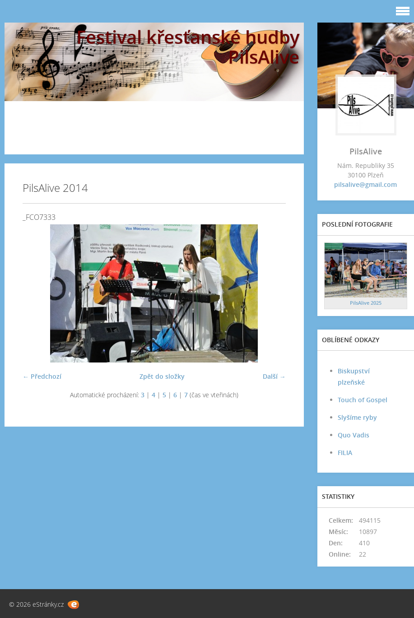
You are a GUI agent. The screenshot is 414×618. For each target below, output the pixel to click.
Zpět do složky (162, 376)
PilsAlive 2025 (365, 302)
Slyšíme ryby (357, 417)
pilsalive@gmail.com (365, 184)
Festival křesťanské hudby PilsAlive (187, 46)
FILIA (345, 452)
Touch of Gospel (362, 399)
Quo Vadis (353, 435)
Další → (274, 376)
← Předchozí (42, 376)
